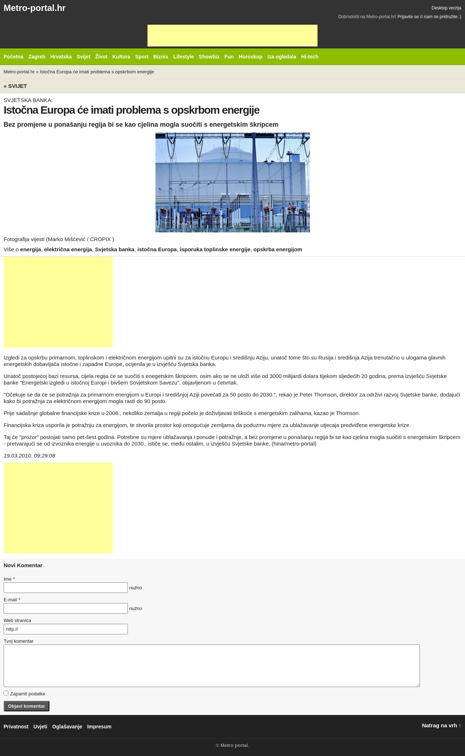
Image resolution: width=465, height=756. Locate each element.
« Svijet (15, 86)
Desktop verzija (446, 8)
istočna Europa (157, 249)
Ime (9, 579)
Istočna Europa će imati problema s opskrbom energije (97, 71)
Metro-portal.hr (35, 8)
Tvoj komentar (18, 641)
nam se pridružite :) (442, 16)
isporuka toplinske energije (215, 249)
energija (30, 249)
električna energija (68, 249)
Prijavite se (408, 16)
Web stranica (17, 620)
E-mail (12, 599)
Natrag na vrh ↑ (441, 725)
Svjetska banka (114, 249)
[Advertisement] (232, 35)
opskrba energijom (278, 249)
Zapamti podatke (24, 693)
